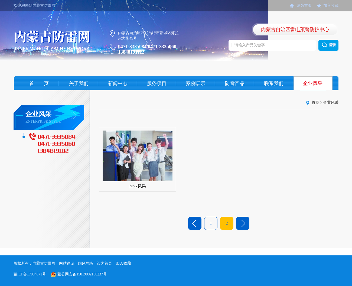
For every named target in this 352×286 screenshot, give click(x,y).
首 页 (39, 83)
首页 (315, 102)
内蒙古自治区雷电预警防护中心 (295, 29)
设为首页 (304, 6)
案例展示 (196, 83)
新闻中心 (118, 83)
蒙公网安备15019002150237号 (82, 274)
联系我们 (273, 83)
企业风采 (312, 83)
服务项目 (157, 83)
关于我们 (79, 83)
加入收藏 (330, 6)
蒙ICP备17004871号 (30, 274)
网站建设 (66, 263)
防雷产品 (235, 83)
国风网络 (85, 263)
